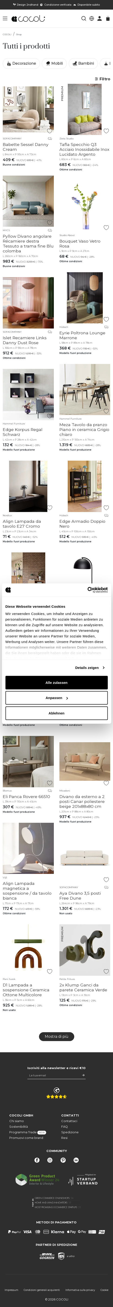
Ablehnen (56, 713)
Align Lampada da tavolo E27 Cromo (22, 524)
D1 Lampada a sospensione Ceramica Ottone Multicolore (26, 989)
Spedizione (70, 1132)
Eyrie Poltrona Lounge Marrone (82, 335)
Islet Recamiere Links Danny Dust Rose (25, 340)
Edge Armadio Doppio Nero (82, 524)
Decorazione (21, 63)
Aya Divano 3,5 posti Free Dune (80, 896)
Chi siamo (16, 1121)
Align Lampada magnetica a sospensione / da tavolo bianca (27, 891)
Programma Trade (27, 1132)
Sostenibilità (18, 1126)
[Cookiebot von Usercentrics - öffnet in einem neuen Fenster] (87, 590)
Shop (19, 34)
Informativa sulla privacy (80, 1290)
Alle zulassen (56, 682)
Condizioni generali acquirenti (42, 1290)
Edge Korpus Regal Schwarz (22, 432)
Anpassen (56, 698)
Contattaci (69, 1121)
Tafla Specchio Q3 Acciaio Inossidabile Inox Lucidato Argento (84, 149)
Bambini (83, 63)
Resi (64, 1138)
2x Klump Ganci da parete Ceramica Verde (83, 987)
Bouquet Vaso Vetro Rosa (79, 243)
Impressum (11, 1290)
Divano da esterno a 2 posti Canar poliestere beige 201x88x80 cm (82, 801)
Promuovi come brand (26, 1138)
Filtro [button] (102, 79)
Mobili (54, 63)
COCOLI (7, 34)
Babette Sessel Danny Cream (25, 147)
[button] (5, 18)
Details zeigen (87, 668)
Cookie (104, 1290)
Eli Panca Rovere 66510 (26, 796)
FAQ (64, 1126)
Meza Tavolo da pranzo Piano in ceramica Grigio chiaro (84, 429)
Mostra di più (56, 1036)
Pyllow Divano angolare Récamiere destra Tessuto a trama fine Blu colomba (28, 243)
